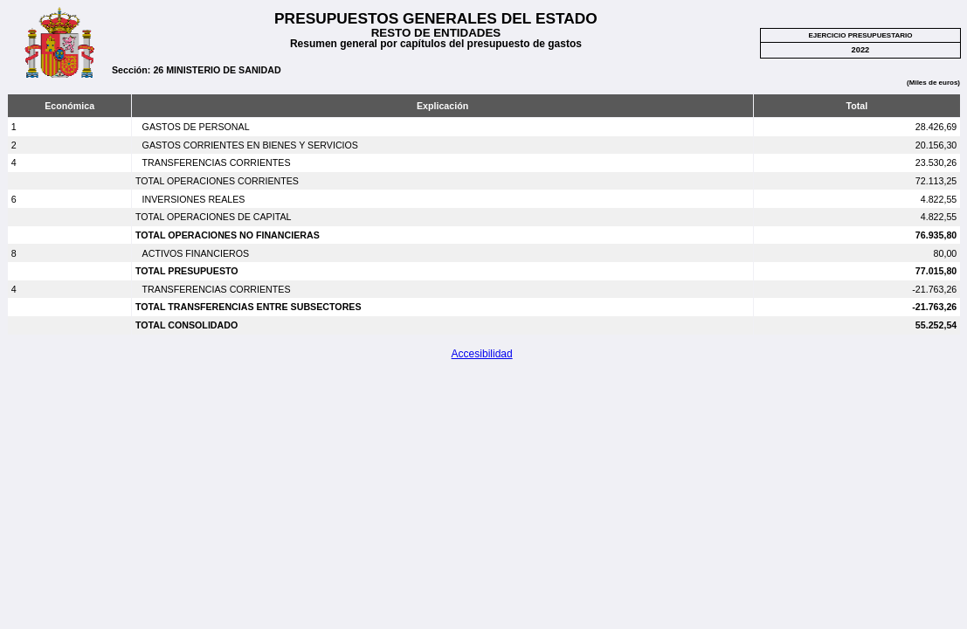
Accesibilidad (482, 354)
